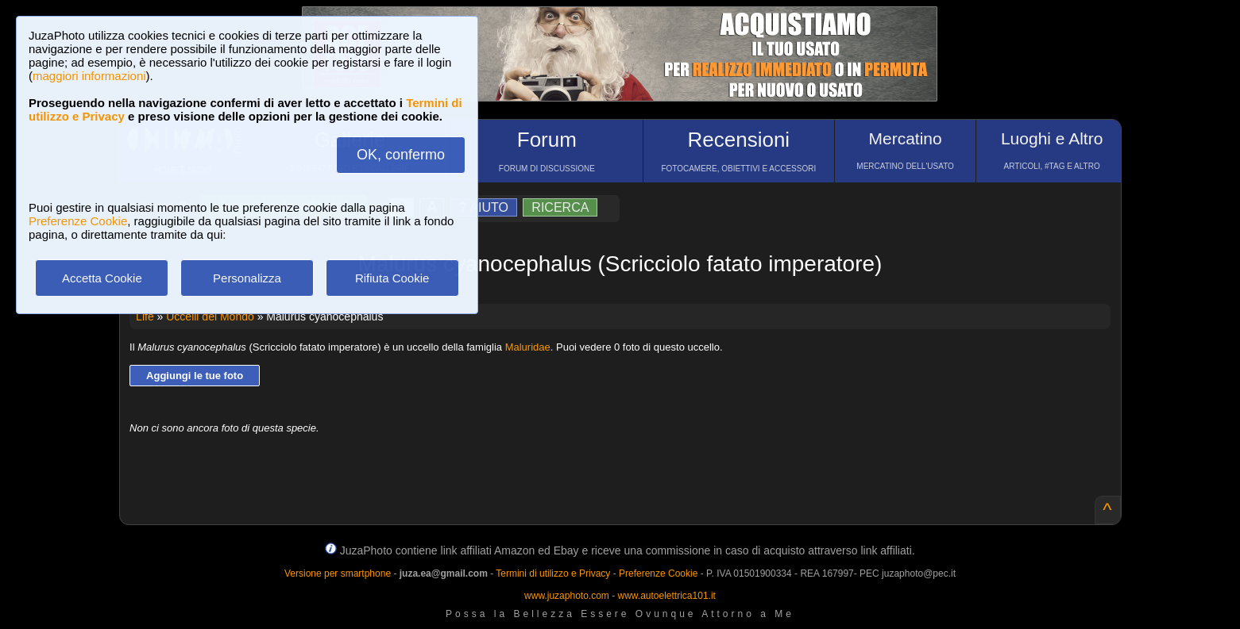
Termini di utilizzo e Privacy (553, 573)
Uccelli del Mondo (210, 316)
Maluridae (527, 347)
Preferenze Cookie (78, 221)
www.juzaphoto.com (566, 595)
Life (145, 316)
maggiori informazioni (89, 75)
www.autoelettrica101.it (666, 595)
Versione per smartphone (337, 573)
